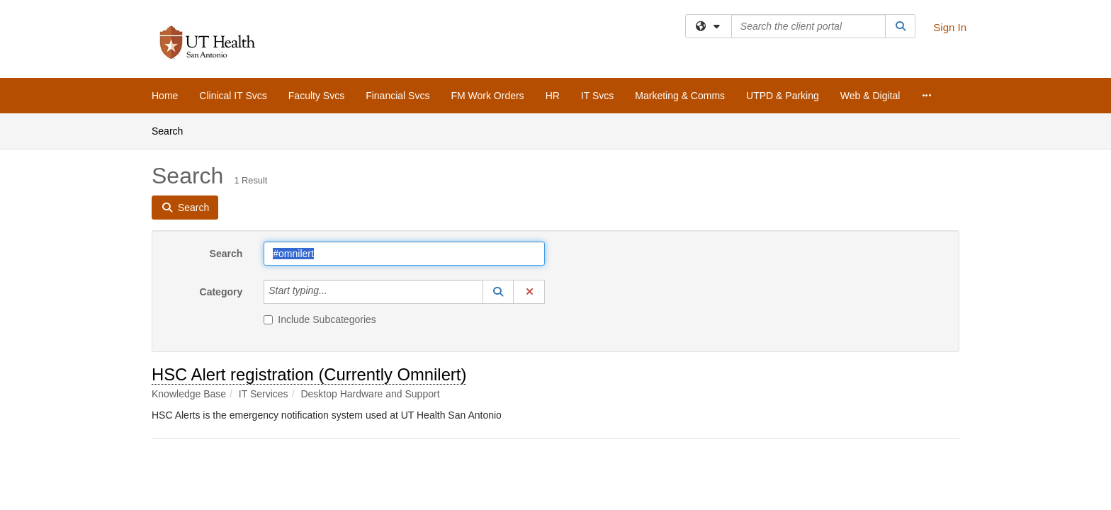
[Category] (335, 292)
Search (172, 130)
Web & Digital (870, 95)
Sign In (949, 27)
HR (553, 95)
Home (165, 95)
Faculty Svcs (316, 95)
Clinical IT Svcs (232, 95)
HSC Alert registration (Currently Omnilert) (309, 374)
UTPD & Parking (782, 95)
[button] (498, 292)
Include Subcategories (320, 319)
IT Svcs (597, 95)
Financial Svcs (397, 95)
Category (221, 292)
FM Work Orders (487, 95)
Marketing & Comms (680, 95)
